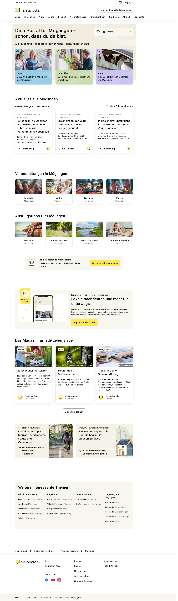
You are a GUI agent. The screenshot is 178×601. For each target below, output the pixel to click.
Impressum (46, 597)
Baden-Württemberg (41, 550)
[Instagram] (59, 580)
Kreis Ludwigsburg (67, 550)
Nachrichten (43, 106)
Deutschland (21, 551)
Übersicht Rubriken (83, 581)
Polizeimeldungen (24, 106)
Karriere (78, 566)
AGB (17, 597)
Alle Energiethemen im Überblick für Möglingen (93, 452)
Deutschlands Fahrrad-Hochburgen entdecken (31, 450)
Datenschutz (30, 597)
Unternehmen (80, 571)
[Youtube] (53, 580)
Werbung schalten (82, 576)
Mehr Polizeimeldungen (119, 106)
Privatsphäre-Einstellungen (68, 597)
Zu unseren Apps (52, 566)
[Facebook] (47, 580)
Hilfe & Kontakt (111, 566)
